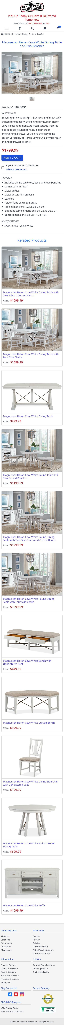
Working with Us (40, 968)
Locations (5, 939)
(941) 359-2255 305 (39, 23)
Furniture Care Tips (42, 953)
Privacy (36, 939)
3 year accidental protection (22, 165)
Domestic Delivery (9, 968)
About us (5, 936)
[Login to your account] (45, 28)
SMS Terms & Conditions (12, 1011)
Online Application (41, 972)
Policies (36, 943)
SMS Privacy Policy (9, 1008)
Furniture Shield (40, 946)
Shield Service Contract (43, 950)
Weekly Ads (6, 982)
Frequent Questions (10, 979)
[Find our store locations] (19, 28)
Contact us (6, 946)
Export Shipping (8, 972)
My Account (6, 950)
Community (6, 943)
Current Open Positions (44, 965)
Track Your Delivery (10, 975)
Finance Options (8, 965)
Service (36, 936)
